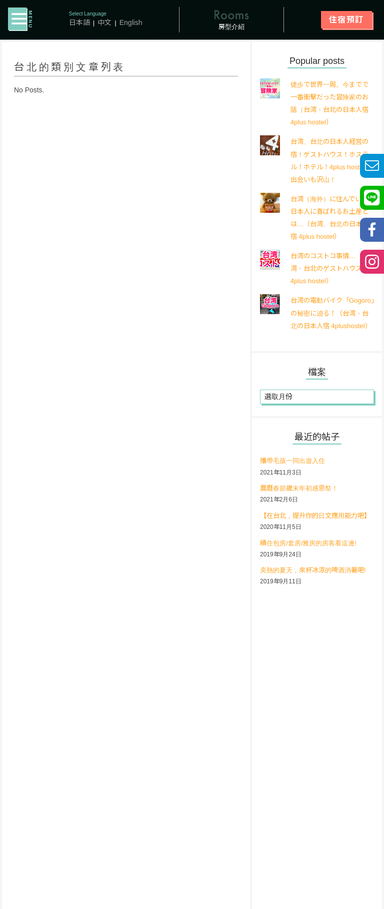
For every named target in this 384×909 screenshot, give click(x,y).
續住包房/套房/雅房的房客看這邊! (312, 569)
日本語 (79, 22)
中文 (105, 22)
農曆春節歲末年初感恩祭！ (302, 501)
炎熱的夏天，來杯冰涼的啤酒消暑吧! (317, 596)
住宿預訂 (346, 19)
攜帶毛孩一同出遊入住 (295, 474)
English (131, 22)
